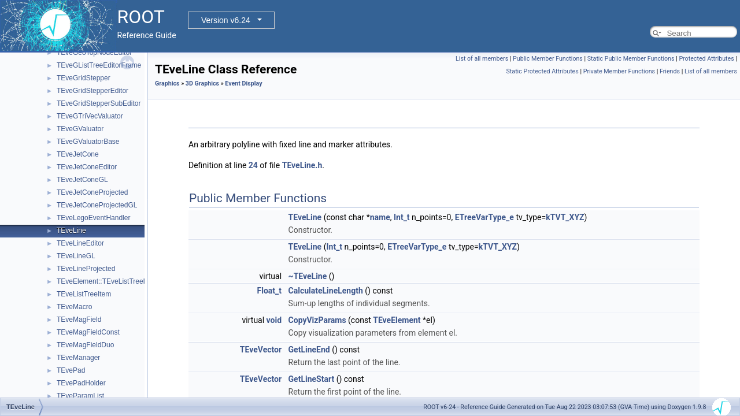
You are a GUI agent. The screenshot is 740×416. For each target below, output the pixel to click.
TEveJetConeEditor (87, 167)
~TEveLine (307, 276)
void (274, 320)
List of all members (482, 58)
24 (253, 165)
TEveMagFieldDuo (85, 345)
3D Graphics (202, 83)
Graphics (167, 83)
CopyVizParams (317, 320)
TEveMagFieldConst (88, 332)
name (380, 217)
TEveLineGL (76, 256)
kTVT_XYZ (565, 217)
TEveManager (78, 358)
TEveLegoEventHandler (93, 218)
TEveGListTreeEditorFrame (99, 65)
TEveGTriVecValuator (90, 116)
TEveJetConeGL (82, 180)
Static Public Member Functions (631, 58)
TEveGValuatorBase (88, 142)
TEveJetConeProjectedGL (97, 205)
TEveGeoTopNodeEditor (94, 53)
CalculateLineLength (325, 290)
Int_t (402, 217)
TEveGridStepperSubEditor (98, 103)
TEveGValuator (80, 129)
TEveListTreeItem (84, 294)
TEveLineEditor (80, 243)
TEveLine (71, 230)
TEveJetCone (78, 154)
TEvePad (71, 370)
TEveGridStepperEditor (92, 91)
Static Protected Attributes (542, 71)
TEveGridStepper (83, 78)
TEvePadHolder (81, 383)
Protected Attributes (706, 58)
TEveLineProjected (86, 269)
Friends (670, 71)
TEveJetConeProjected (92, 192)
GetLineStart (311, 379)
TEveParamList (80, 396)
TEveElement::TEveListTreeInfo (106, 281)
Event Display (243, 83)
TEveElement (396, 320)
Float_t (269, 290)
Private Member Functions (619, 71)
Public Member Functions (548, 58)
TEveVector (261, 349)
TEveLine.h (302, 165)
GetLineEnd (309, 349)
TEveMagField (79, 319)
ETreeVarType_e (484, 217)
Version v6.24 (225, 20)
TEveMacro (74, 307)
